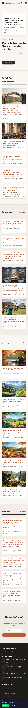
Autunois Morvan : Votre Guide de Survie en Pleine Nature (13, 490)
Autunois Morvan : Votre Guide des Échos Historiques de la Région (13, 401)
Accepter (5, 705)
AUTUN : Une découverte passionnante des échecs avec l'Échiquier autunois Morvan (13, 158)
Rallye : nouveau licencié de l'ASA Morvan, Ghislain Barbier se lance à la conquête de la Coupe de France (13, 255)
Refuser (13, 705)
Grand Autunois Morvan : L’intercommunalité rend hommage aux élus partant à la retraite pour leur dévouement (13, 287)
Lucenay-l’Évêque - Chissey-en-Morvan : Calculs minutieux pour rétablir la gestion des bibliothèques (13, 594)
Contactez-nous (6, 696)
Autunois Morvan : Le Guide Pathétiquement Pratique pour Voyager (13, 431)
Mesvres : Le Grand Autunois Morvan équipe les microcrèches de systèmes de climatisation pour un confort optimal (13, 577)
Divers (4, 57)
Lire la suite (22, 80)
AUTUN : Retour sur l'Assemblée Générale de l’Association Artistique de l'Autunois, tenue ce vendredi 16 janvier (13, 173)
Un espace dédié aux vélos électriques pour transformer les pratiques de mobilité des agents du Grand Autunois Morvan (13, 544)
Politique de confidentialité (8, 690)
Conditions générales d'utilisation (10, 693)
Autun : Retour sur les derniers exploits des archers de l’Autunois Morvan (13, 143)
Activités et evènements (9, 53)
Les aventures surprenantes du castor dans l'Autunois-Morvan (13, 369)
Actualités (20, 53)
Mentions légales (6, 688)
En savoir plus (11, 702)
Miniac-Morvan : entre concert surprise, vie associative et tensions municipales (13, 223)
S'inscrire (14, 635)
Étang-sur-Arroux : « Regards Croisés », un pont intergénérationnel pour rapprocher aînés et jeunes (13, 109)
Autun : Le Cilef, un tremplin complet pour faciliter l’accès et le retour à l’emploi (13, 560)
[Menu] (26, 3)
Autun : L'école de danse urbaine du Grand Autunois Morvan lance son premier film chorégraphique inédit (13, 189)
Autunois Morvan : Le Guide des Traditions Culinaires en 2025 (13, 461)
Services (11, 57)
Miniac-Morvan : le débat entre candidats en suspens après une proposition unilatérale (13, 240)
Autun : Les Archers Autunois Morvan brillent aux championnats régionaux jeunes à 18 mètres (14, 320)
